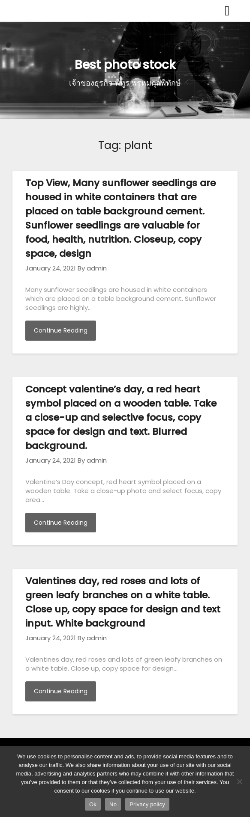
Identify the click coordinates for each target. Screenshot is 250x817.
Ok (92, 804)
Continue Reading (60, 330)
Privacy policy (147, 804)
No (113, 804)
